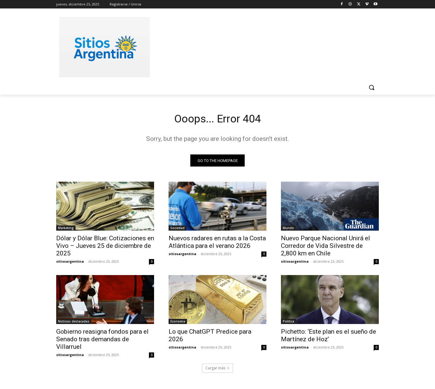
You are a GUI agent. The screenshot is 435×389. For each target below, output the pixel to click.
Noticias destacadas (73, 323)
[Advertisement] (263, 46)
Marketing (66, 230)
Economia (177, 323)
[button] (371, 87)
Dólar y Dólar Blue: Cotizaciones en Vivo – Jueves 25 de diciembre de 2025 (105, 247)
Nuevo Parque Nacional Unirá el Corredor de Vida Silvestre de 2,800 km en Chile (325, 247)
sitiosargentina (70, 263)
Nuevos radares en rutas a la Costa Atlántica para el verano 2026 (217, 243)
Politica (288, 323)
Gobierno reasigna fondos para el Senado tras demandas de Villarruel (102, 341)
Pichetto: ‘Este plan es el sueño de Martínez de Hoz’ (328, 337)
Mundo (288, 230)
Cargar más (217, 369)
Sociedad (177, 230)
